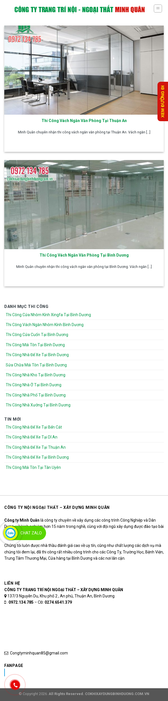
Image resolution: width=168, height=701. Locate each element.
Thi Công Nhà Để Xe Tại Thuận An (36, 447)
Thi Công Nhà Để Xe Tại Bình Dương (37, 354)
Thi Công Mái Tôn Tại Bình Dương (35, 345)
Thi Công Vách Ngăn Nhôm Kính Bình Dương (45, 324)
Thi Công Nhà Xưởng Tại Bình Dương (38, 405)
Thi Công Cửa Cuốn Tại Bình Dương (37, 334)
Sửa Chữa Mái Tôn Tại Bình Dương (36, 365)
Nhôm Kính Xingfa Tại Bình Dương (49, 672)
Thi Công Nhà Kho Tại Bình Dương (35, 375)
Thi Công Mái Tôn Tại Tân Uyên (33, 467)
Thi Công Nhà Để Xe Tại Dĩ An (31, 437)
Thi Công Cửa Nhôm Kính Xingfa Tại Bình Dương (48, 314)
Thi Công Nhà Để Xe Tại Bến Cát (34, 427)
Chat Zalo (31, 533)
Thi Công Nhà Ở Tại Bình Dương (33, 385)
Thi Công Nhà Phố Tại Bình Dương (36, 395)
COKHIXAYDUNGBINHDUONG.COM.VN (117, 694)
